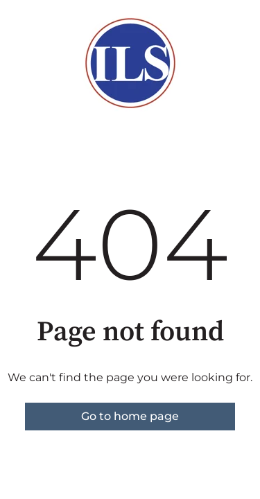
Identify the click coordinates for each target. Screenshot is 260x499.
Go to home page (130, 416)
